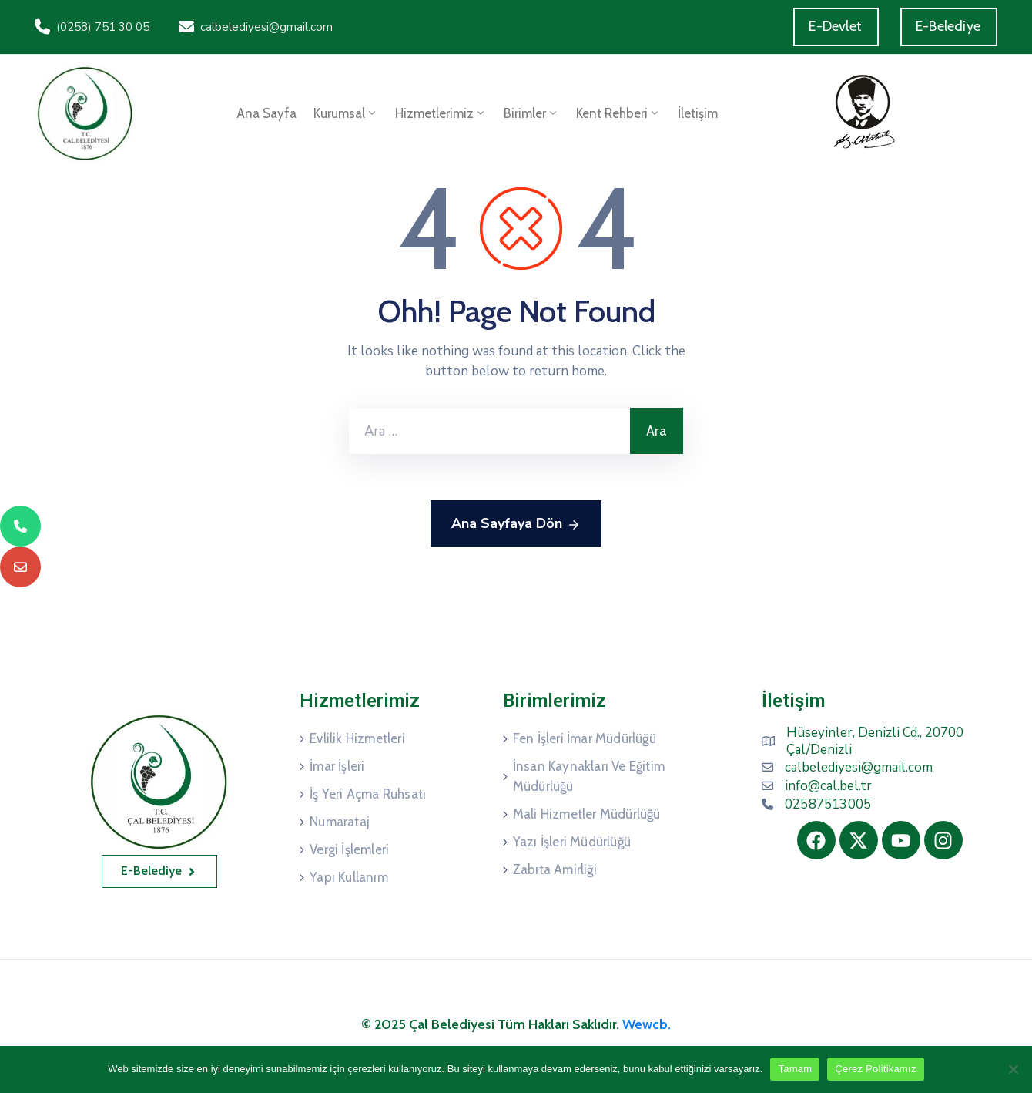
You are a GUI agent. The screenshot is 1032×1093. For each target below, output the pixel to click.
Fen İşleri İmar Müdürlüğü (584, 738)
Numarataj (340, 821)
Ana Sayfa (266, 113)
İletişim (698, 113)
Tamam (795, 1069)
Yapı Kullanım (349, 877)
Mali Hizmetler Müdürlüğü (587, 814)
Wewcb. (646, 1024)
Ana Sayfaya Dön (516, 524)
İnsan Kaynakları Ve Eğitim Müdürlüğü (589, 776)
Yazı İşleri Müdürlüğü (572, 841)
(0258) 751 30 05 (102, 27)
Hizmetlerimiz (441, 113)
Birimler (531, 113)
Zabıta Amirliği (555, 869)
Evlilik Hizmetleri (357, 738)
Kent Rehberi (618, 113)
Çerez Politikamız (875, 1069)
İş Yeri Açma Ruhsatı (368, 794)
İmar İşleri (337, 766)
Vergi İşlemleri (349, 849)
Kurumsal (345, 113)
